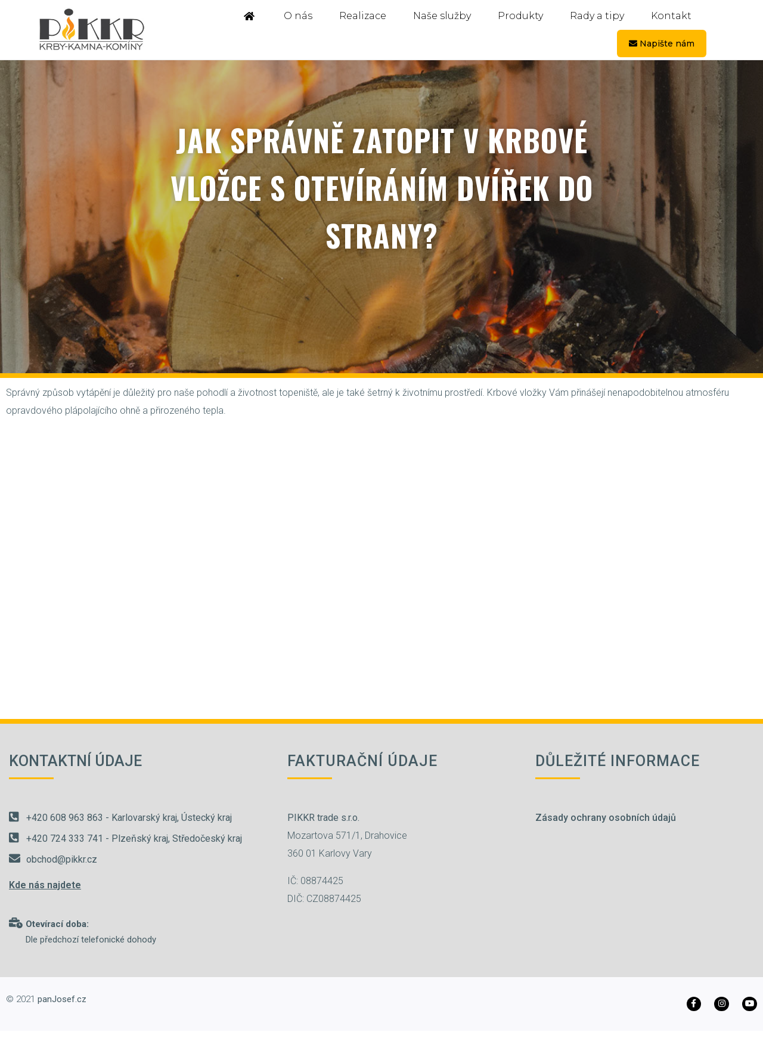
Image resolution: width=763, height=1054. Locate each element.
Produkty (520, 15)
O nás (298, 15)
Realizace (362, 15)
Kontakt (671, 15)
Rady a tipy (597, 15)
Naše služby (442, 15)
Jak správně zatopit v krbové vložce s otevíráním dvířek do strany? (381, 186)
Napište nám (661, 43)
